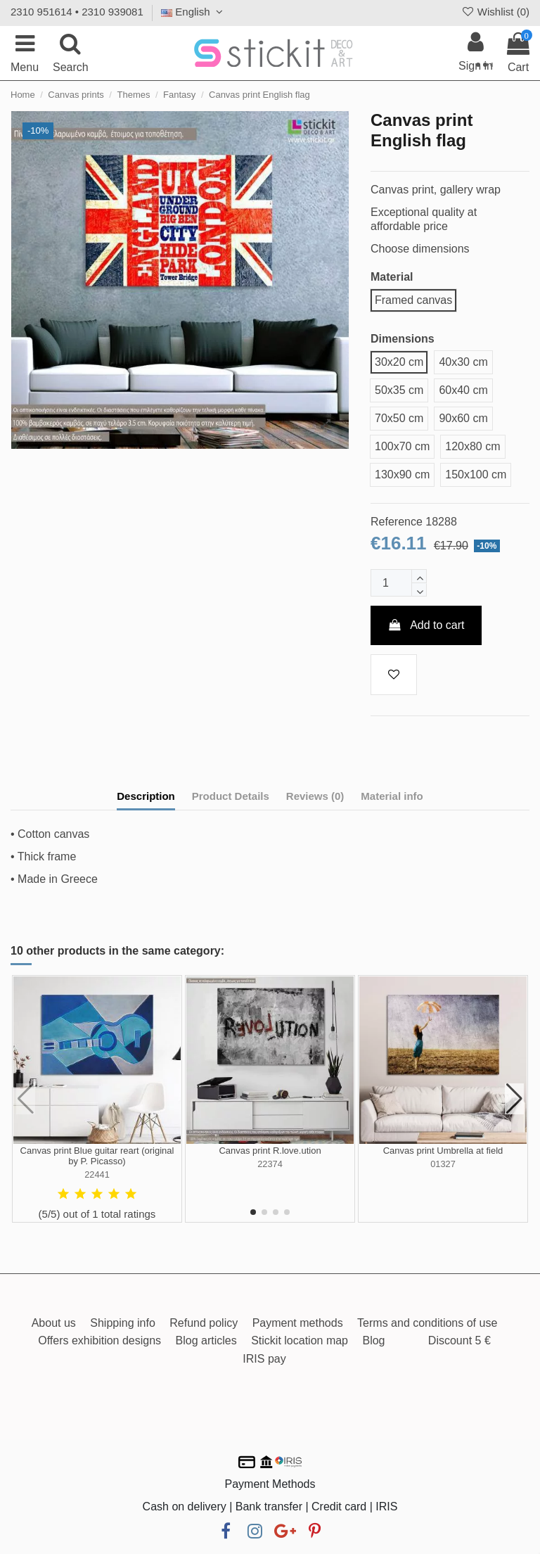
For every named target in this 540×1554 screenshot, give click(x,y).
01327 (443, 1164)
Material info (392, 796)
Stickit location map (299, 1340)
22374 (270, 1164)
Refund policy (203, 1323)
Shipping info (122, 1323)
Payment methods (297, 1323)
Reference (397, 522)
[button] (253, 1212)
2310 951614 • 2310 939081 (77, 12)
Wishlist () (495, 12)
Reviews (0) (315, 796)
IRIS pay (264, 1359)
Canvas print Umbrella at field (443, 1150)
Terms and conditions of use (427, 1323)
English (193, 12)
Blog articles (206, 1340)
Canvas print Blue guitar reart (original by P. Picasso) (97, 1156)
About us (54, 1323)
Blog (373, 1340)
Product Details (230, 796)
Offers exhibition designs (99, 1340)
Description (146, 796)
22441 (97, 1174)
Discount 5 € (459, 1340)
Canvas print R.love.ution (270, 1150)
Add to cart (426, 625)
